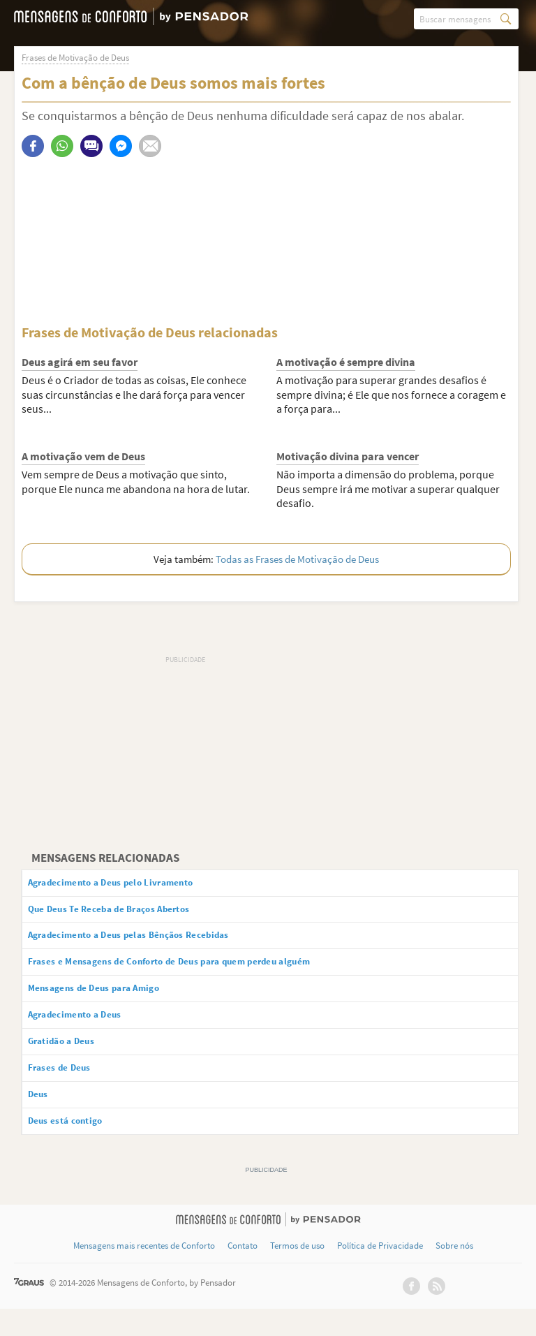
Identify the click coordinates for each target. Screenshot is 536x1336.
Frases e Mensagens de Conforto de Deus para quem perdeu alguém (203, 972)
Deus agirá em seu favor (79, 362)
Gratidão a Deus (74, 1059)
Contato (243, 1273)
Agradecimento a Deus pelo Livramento (133, 884)
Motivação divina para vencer (347, 457)
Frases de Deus (70, 1089)
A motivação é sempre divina (345, 362)
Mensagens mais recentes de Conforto (144, 1273)
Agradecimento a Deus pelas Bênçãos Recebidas (154, 943)
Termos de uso (297, 1273)
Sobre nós (454, 1273)
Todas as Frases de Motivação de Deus (297, 559)
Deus (46, 1118)
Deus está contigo (78, 1147)
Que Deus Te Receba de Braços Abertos (130, 913)
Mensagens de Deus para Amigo (113, 1001)
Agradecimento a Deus (90, 1030)
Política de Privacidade (380, 1273)
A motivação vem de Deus (83, 457)
